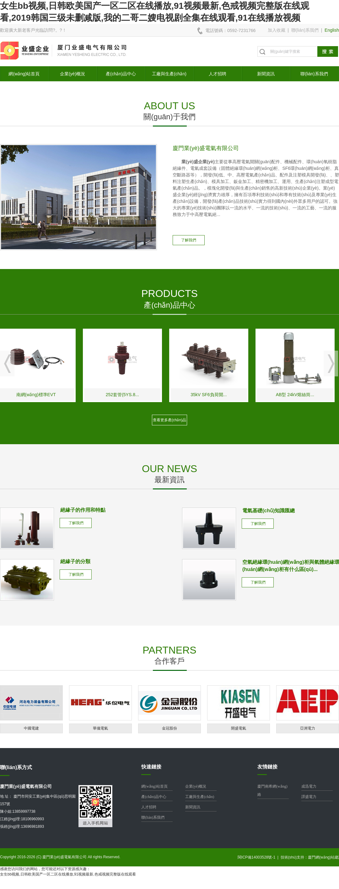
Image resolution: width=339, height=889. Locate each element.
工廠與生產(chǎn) (169, 73)
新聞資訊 (266, 73)
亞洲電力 (307, 728)
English (332, 30)
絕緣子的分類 (75, 561)
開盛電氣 (238, 728)
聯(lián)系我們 (305, 30)
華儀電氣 (100, 728)
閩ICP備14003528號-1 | (259, 857)
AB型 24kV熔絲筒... (298, 394)
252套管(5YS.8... (126, 394)
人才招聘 (217, 73)
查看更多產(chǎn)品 (169, 420)
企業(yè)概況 (72, 73)
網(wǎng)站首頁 (24, 73)
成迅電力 (308, 786)
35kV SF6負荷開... (212, 394)
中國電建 (31, 728)
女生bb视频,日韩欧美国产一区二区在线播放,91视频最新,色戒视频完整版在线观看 (68, 874)
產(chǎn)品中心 (121, 73)
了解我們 (188, 240)
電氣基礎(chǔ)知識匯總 (268, 510)
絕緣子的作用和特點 (82, 510)
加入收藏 (276, 30)
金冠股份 (169, 728)
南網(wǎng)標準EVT (39, 394)
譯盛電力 (308, 797)
